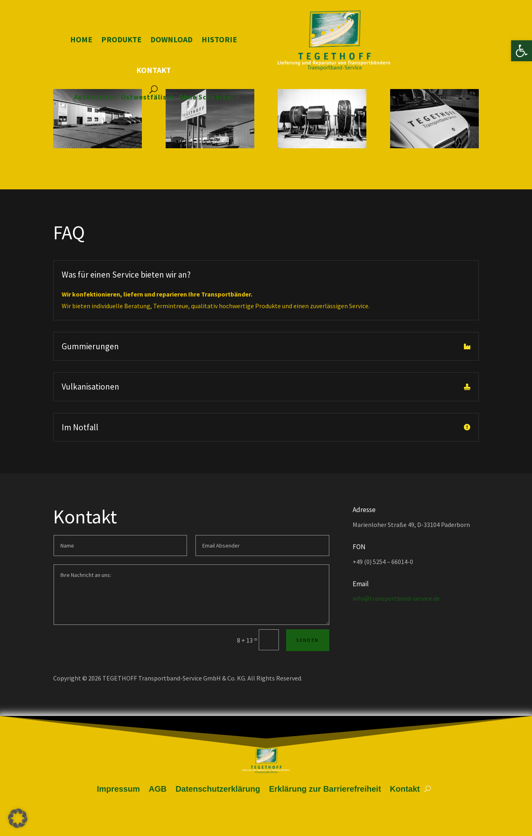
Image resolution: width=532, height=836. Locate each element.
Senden (307, 640)
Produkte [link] (121, 39)
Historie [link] (219, 39)
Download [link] (171, 39)
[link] (521, 50)
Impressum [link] (118, 788)
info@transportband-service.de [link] (396, 598)
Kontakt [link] (153, 70)
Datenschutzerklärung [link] (217, 788)
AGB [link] (157, 788)
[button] (17, 818)
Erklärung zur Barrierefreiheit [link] (325, 788)
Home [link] (81, 39)
